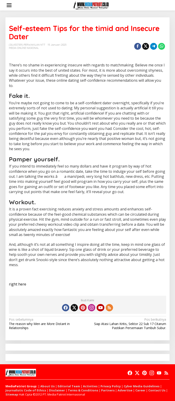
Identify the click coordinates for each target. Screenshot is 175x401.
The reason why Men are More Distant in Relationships (46, 323)
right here (17, 284)
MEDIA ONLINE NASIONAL (24, 48)
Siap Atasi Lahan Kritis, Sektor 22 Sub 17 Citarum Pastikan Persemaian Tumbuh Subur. (128, 323)
